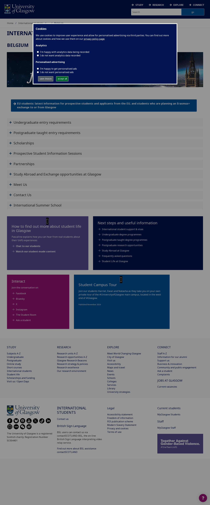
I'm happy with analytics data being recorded (64, 52)
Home (10, 23)
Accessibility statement (120, 414)
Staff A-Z (162, 353)
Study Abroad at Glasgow (115, 250)
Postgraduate (14, 360)
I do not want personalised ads (57, 72)
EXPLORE (113, 347)
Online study (14, 364)
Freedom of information (120, 418)
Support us (163, 360)
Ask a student (23, 320)
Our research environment (71, 371)
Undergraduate (15, 357)
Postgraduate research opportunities (122, 245)
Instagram (21, 309)
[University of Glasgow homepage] (19, 8)
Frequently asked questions (117, 256)
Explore (178, 5)
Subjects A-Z (14, 353)
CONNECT (164, 347)
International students (30, 23)
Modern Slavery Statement (121, 425)
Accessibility (114, 364)
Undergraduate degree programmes (121, 234)
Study (139, 5)
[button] (105, 122)
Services (111, 385)
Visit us (111, 360)
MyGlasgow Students (168, 414)
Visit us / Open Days (18, 381)
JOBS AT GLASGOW (169, 380)
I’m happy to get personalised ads (58, 68)
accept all (62, 78)
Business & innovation (169, 364)
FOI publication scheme (120, 421)
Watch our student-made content (36, 251)
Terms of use (114, 432)
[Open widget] (203, 498)
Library (111, 388)
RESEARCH (64, 347)
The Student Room (26, 314)
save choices (46, 78)
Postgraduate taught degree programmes (124, 239)
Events (110, 374)
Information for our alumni (172, 357)
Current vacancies (167, 386)
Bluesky (20, 298)
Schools (111, 378)
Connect (198, 5)
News (110, 371)
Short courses (14, 367)
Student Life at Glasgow (115, 261)
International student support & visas (122, 229)
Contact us (63, 419)
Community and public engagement (176, 367)
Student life (13, 374)
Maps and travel (116, 367)
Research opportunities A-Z (72, 357)
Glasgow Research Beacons (72, 360)
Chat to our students (28, 246)
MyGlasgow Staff (166, 427)
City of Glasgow (115, 357)
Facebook (21, 293)
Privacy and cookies (117, 428)
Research (158, 5)
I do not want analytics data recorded (60, 55)
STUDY (11, 347)
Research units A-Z (67, 353)
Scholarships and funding (21, 378)
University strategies (118, 392)
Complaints (163, 374)
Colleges (112, 381)
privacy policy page (94, 38)
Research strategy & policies (72, 364)
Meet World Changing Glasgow (124, 353)
